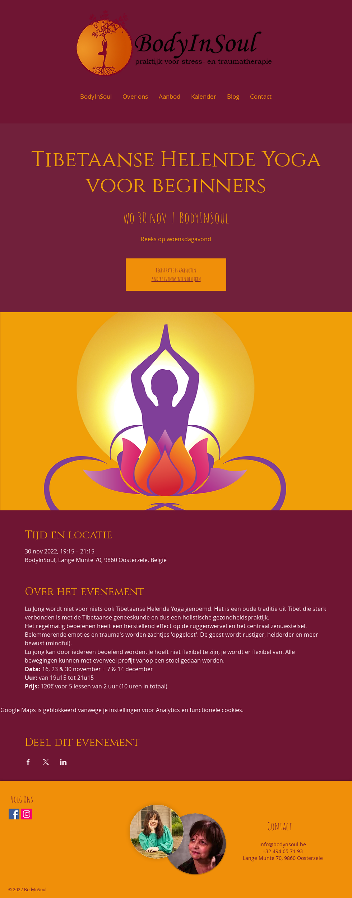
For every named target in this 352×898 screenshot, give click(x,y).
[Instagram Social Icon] (26, 814)
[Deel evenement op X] (45, 762)
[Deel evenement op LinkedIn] (63, 762)
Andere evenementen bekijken (176, 278)
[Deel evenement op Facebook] (28, 762)
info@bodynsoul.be (282, 844)
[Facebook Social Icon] (14, 814)
